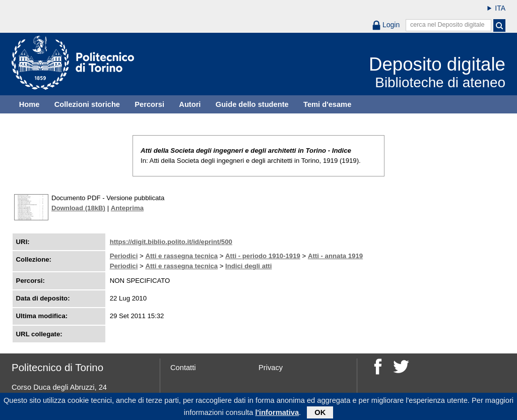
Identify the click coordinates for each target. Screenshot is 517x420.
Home (29, 104)
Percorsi (149, 104)
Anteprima (127, 208)
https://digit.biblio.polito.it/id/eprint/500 (171, 242)
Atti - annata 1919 (335, 256)
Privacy (270, 368)
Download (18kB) (78, 208)
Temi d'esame (327, 104)
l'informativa (277, 414)
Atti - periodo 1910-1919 (262, 256)
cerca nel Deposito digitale (447, 24)
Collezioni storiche (87, 104)
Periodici (124, 256)
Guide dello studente (252, 104)
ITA (500, 8)
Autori (190, 104)
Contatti (183, 368)
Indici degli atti (248, 266)
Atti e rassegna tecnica (181, 256)
